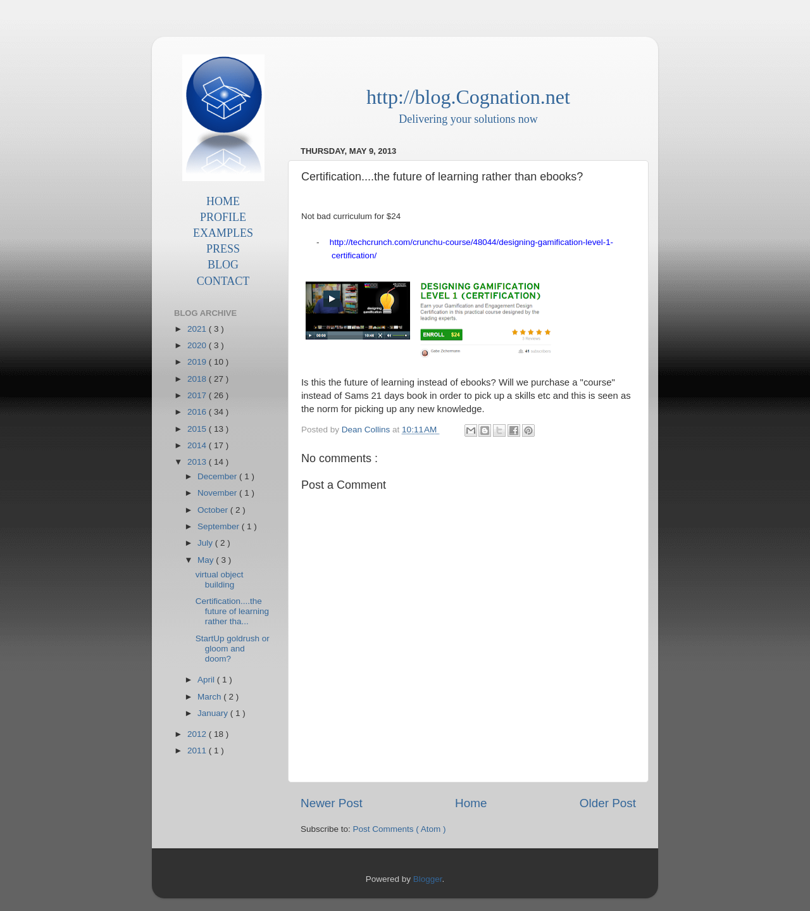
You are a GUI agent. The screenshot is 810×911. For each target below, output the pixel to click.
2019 (198, 362)
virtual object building (220, 579)
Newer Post (332, 803)
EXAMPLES (223, 233)
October (213, 510)
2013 (198, 462)
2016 (198, 412)
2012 (198, 734)
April (207, 679)
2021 (198, 329)
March (210, 696)
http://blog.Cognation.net (468, 96)
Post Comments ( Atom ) (399, 829)
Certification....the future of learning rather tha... (232, 611)
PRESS (223, 248)
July (206, 543)
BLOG (223, 264)
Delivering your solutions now (468, 119)
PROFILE (223, 217)
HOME (223, 201)
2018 (198, 379)
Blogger (427, 879)
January (213, 713)
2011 (198, 750)
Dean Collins (367, 429)
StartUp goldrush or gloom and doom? (233, 648)
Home (471, 803)
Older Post (608, 803)
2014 (198, 445)
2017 (198, 395)
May (206, 560)
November (218, 493)
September (219, 526)
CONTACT (223, 281)
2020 (198, 345)
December (218, 476)
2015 (198, 429)
